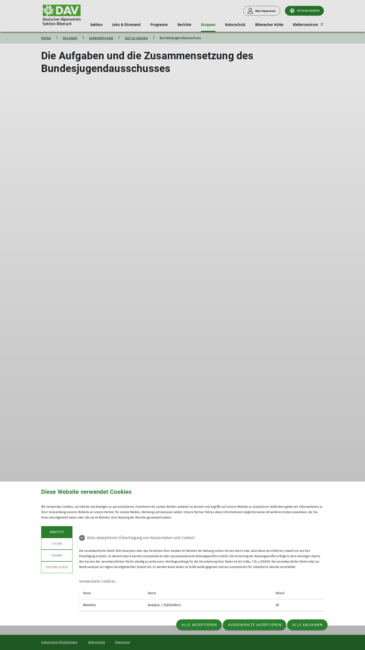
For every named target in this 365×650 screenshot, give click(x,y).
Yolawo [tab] (56, 555)
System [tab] (57, 543)
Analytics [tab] (57, 532)
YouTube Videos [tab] (56, 567)
